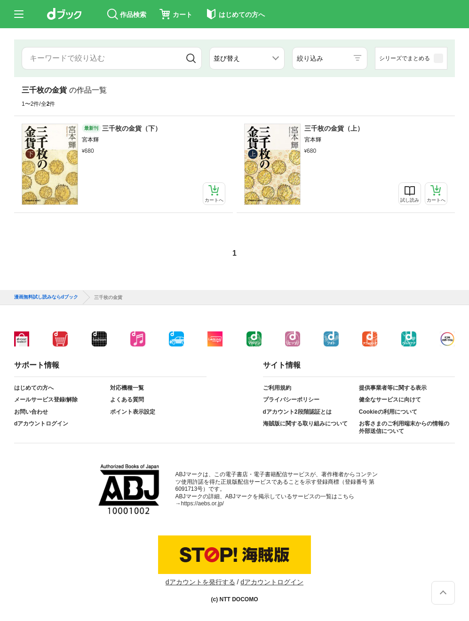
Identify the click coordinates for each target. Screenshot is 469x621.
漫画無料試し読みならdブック (46, 297)
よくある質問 (127, 399)
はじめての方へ (34, 388)
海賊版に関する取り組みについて (305, 423)
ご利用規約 (277, 388)
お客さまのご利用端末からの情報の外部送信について (404, 427)
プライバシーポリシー (291, 399)
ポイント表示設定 (132, 412)
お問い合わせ (31, 412)
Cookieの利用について (388, 412)
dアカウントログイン (41, 423)
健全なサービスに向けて (390, 399)
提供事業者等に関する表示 (393, 388)
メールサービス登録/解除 (46, 399)
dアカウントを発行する (200, 582)
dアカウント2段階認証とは (297, 412)
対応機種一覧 (127, 388)
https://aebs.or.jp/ (202, 503)
